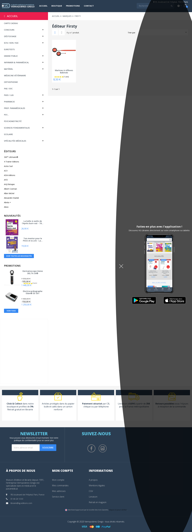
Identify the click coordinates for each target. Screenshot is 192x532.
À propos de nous (20, 471)
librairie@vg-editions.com (21, 503)
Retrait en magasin (97, 502)
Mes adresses (59, 491)
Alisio (6, 207)
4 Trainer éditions (11, 161)
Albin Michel (9, 193)
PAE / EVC (8, 88)
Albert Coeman (10, 189)
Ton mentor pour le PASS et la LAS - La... (33, 239)
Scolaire (8, 134)
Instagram (103, 448)
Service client (58, 496)
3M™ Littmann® (11, 157)
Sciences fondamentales (17, 128)
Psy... (6, 114)
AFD (6, 179)
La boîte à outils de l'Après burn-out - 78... (32, 222)
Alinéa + (7, 202)
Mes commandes (60, 485)
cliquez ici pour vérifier (118, 510)
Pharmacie (9, 101)
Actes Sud (8, 166)
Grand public (11, 56)
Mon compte (58, 479)
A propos (93, 479)
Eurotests (9, 49)
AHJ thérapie (9, 184)
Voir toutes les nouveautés (19, 256)
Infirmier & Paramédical (16, 62)
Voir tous (11, 311)
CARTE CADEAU (11, 23)
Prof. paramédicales (14, 108)
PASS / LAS (9, 95)
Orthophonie (11, 82)
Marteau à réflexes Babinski (64, 71)
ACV (5, 170)
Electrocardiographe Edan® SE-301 (32, 292)
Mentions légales (97, 485)
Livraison (93, 496)
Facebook (91, 448)
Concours (9, 30)
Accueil (12, 16)
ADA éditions (9, 175)
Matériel (8, 69)
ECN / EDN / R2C (11, 43)
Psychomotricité (12, 121)
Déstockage (10, 36)
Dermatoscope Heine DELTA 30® (33, 272)
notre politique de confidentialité (36, 439)
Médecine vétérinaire (15, 75)
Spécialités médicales (15, 141)
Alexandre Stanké (11, 198)
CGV (91, 491)
